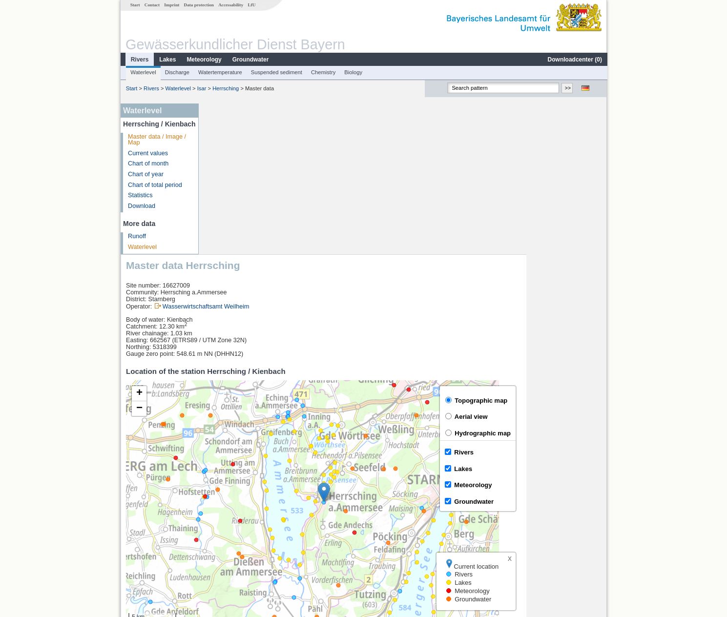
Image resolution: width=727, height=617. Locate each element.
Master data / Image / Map (156, 139)
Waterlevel (142, 72)
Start (135, 4)
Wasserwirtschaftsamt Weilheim (286, 155)
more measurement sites (253, 548)
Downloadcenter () (574, 59)
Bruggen (224, 527)
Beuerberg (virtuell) (238, 516)
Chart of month (147, 163)
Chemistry (323, 72)
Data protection (198, 4)
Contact (151, 4)
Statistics (139, 195)
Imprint (171, 4)
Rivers (139, 59)
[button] (404, 341)
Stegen (222, 538)
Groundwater (250, 59)
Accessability (230, 4)
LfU (251, 4)
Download (141, 206)
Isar (201, 88)
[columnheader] (258, 495)
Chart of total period (154, 185)
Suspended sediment (276, 72)
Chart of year (145, 174)
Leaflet (576, 469)
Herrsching (225, 88)
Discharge (177, 72)
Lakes (167, 59)
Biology (353, 72)
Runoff (136, 236)
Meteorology (203, 59)
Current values (147, 153)
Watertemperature (220, 72)
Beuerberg (227, 505)
